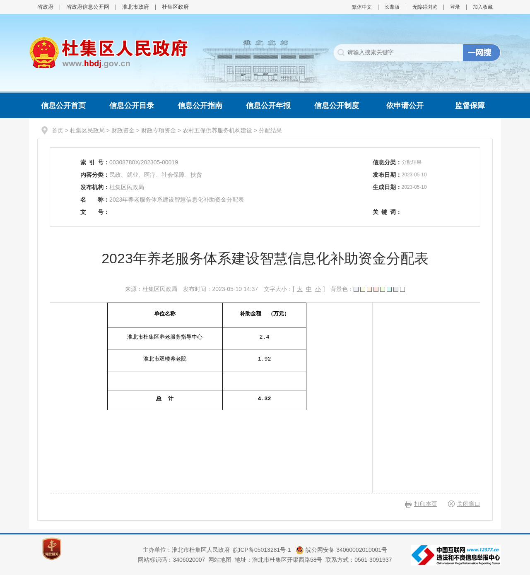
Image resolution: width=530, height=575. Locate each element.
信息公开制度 (336, 105)
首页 (57, 130)
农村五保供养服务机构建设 (217, 130)
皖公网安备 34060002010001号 (341, 549)
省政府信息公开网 (87, 7)
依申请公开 (405, 105)
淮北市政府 (135, 7)
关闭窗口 (468, 503)
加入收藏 (483, 7)
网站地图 (219, 559)
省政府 (45, 7)
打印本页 (425, 503)
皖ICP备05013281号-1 (263, 549)
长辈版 (392, 7)
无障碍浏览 (424, 7)
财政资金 (123, 130)
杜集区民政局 (87, 130)
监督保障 (470, 105)
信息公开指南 (200, 105)
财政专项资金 (158, 130)
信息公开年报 (268, 105)
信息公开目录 (131, 105)
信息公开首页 (63, 105)
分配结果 (270, 130)
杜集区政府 (175, 7)
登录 (455, 7)
